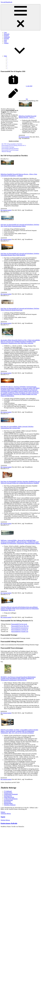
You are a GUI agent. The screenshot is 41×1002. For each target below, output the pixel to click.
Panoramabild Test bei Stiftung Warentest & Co (14, 145)
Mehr (18, 56)
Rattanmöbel (7, 801)
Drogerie (6, 35)
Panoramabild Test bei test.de (19, 624)
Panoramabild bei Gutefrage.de (19, 629)
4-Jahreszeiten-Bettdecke (11, 798)
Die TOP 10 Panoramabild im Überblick (12, 144)
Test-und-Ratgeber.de (6, 2)
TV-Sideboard (8, 791)
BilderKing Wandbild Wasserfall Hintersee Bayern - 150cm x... (27, 116)
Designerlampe (8, 792)
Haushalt (6, 38)
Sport (5, 40)
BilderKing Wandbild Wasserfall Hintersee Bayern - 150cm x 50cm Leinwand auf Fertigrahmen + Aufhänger (19, 174)
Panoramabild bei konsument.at (19, 628)
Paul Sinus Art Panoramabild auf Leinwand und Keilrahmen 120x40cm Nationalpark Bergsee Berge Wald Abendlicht (20, 254)
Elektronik (7, 37)
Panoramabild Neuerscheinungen (10, 150)
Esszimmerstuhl (8, 800)
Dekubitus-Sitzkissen (9, 805)
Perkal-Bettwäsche (9, 797)
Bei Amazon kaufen (24, 137)
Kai (27, 99)
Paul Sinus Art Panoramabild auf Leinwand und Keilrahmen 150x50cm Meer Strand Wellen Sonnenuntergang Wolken (20, 225)
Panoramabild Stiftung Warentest (10, 148)
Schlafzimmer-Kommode (11, 794)
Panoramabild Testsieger (8, 147)
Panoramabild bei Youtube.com (19, 631)
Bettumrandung (8, 803)
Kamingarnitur (8, 795)
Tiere (5, 41)
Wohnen (6, 43)
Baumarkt (6, 34)
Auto (5, 32)
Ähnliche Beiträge (6, 151)
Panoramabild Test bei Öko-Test (20, 626)
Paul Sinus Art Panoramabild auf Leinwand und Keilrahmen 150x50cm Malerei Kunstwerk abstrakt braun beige (20, 309)
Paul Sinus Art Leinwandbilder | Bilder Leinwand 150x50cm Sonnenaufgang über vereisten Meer (17, 427)
